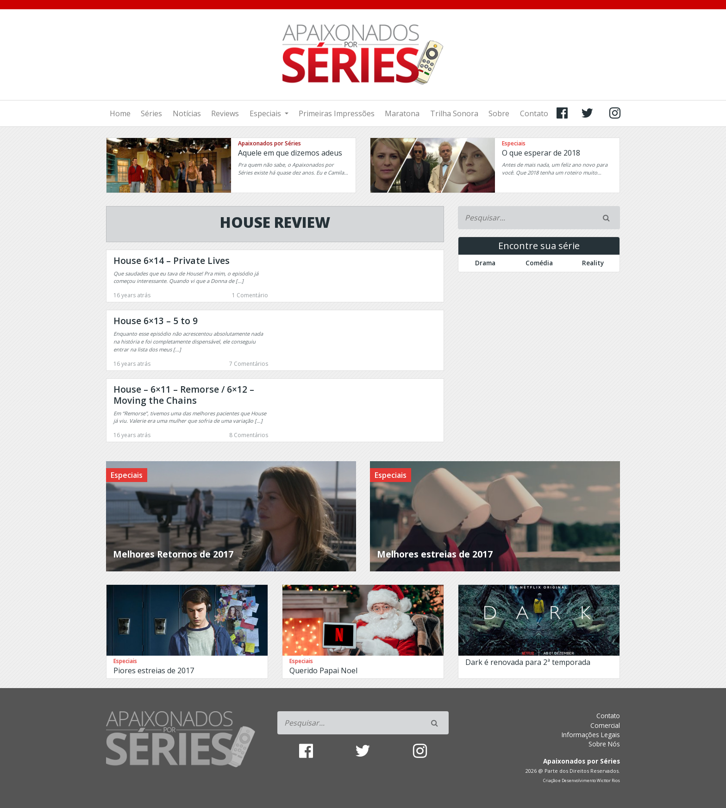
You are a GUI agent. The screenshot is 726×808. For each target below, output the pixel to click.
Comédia (539, 262)
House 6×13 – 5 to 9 (155, 320)
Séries (151, 113)
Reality (593, 262)
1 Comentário (250, 295)
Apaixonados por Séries (269, 143)
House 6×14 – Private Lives (171, 260)
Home (120, 113)
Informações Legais (591, 734)
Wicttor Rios (608, 780)
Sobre (498, 113)
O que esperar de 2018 (541, 153)
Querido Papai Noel (323, 670)
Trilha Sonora (454, 113)
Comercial (605, 725)
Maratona (402, 113)
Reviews (225, 113)
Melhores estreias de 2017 (435, 554)
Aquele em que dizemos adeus (290, 153)
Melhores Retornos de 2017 (173, 554)
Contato (534, 113)
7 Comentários (248, 364)
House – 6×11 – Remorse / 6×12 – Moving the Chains (183, 395)
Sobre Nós (604, 743)
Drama (485, 262)
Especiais (266, 113)
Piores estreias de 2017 (153, 670)
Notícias (187, 113)
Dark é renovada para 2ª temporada (527, 662)
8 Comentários (248, 435)
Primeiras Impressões (337, 113)
